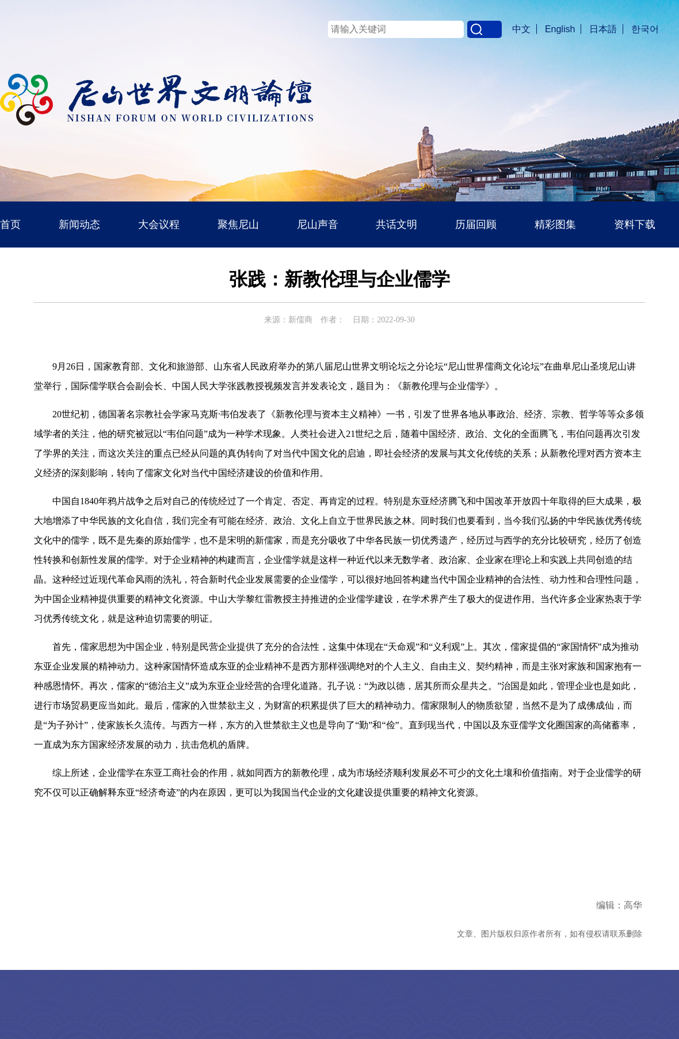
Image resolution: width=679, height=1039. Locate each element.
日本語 (603, 29)
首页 (10, 224)
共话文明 (396, 224)
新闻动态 (79, 224)
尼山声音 (317, 224)
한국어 (645, 29)
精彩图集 (555, 224)
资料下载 (634, 224)
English (560, 29)
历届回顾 (476, 224)
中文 (521, 29)
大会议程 (159, 224)
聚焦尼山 (238, 224)
